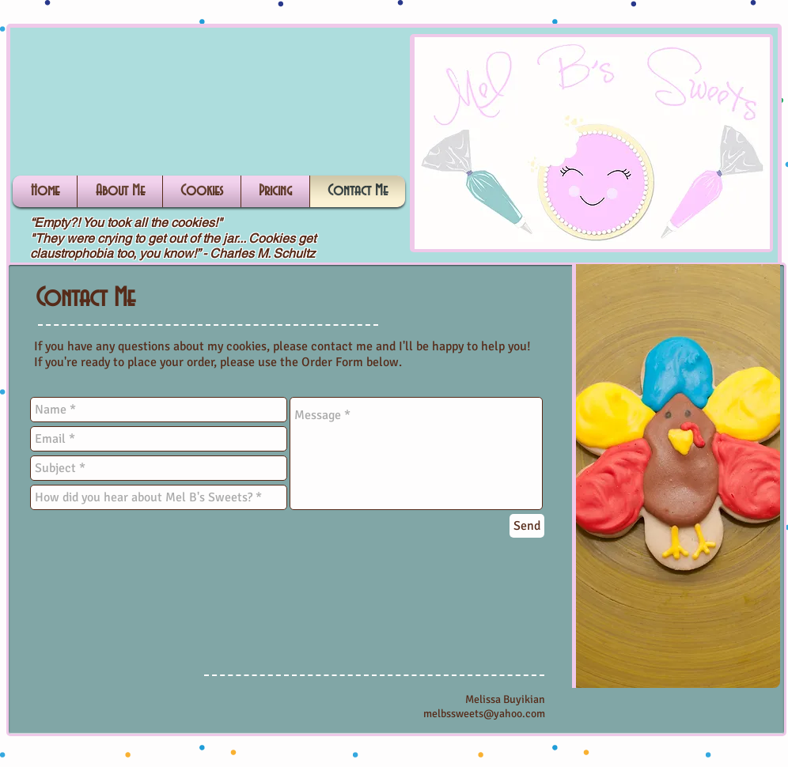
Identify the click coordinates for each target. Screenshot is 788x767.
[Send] (527, 526)
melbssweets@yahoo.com (484, 713)
